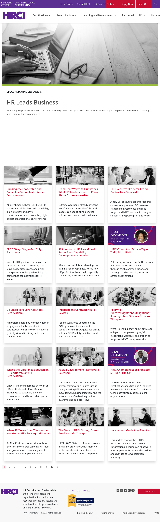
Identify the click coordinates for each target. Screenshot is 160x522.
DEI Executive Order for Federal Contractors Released (129, 190)
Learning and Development (98, 15)
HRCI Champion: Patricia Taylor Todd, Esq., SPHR (129, 250)
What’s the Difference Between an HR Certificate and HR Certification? (28, 373)
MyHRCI (142, 4)
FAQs (156, 512)
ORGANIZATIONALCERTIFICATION (25, 3)
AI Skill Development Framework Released (78, 371)
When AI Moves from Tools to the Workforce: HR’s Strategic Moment (28, 431)
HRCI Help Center (84, 512)
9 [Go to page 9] (46, 466)
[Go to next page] (58, 467)
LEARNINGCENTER (7, 3)
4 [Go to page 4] (20, 466)
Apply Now (127, 4)
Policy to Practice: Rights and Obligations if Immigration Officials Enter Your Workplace (131, 314)
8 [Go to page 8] (41, 466)
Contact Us (149, 491)
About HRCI (83, 4)
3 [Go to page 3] (14, 466)
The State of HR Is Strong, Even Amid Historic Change (77, 431)
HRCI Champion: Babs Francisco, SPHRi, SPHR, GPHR (130, 371)
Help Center (66, 4)
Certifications (40, 15)
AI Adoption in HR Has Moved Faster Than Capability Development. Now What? (76, 252)
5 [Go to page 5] (25, 466)
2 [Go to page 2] (9, 466)
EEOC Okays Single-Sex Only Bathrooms (24, 250)
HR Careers (100, 4)
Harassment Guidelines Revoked (130, 430)
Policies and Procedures (133, 512)
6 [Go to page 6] (30, 466)
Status (110, 4)
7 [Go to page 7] (35, 466)
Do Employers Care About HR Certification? (25, 311)
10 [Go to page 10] (52, 466)
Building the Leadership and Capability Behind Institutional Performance (25, 192)
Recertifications (65, 15)
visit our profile (80, 490)
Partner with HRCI (132, 15)
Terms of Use (107, 512)
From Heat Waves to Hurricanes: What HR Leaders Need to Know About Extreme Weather (78, 192)
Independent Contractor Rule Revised (76, 311)
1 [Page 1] (4, 466)
